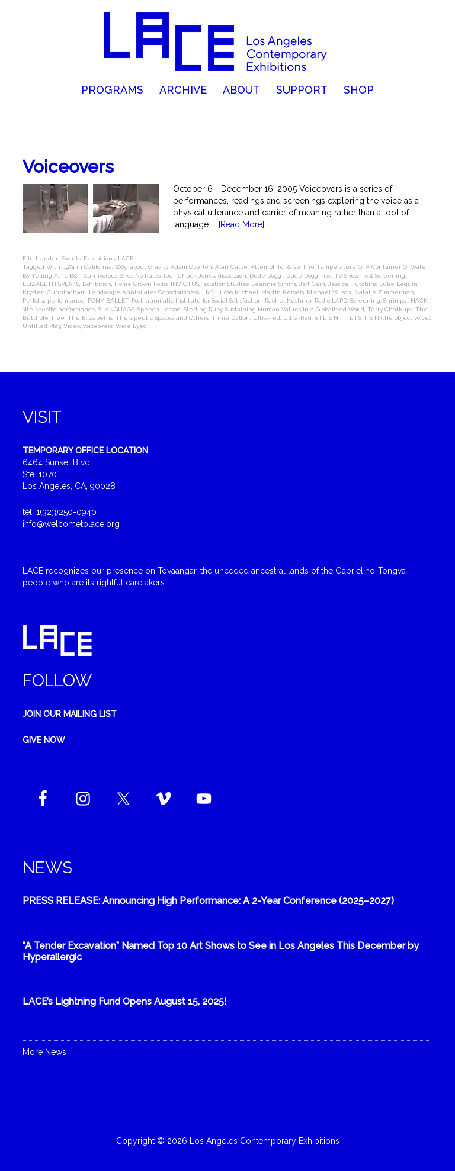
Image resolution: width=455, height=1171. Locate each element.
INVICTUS (185, 284)
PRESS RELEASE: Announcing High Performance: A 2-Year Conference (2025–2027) (208, 900)
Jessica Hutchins (352, 284)
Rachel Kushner (288, 300)
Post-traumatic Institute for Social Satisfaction (197, 300)
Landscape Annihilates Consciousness (144, 292)
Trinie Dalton (231, 317)
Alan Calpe (231, 266)
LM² (207, 292)
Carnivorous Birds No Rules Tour (129, 275)
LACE (125, 258)
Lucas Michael (237, 292)
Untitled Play (41, 326)
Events (71, 258)
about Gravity (149, 266)
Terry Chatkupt (389, 309)
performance (66, 300)
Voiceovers (68, 166)
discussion (232, 275)
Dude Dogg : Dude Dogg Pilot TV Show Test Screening (327, 275)
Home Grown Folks (141, 284)
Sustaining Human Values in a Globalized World (294, 309)
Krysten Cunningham (54, 292)
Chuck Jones (196, 275)
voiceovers (98, 326)
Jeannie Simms (274, 284)
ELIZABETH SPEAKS (51, 284)
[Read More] (241, 224)
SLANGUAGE (116, 309)
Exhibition (96, 284)
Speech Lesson (159, 309)
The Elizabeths (90, 317)
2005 (121, 266)
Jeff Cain (312, 284)
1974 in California (87, 266)
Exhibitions (99, 258)
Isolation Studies (225, 284)
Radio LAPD (331, 300)
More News (44, 1052)
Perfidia (33, 300)
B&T (75, 275)
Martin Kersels (282, 292)
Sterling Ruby (203, 309)
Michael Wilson (329, 292)
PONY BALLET (108, 300)
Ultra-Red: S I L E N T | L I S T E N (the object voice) (356, 317)
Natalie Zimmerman (384, 292)
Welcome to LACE (227, 41)
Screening (365, 300)
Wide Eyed (131, 326)
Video (71, 326)
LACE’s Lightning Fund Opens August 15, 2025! (125, 1001)
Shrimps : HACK (405, 300)
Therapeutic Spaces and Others (162, 317)
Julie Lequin (399, 284)
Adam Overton (191, 266)
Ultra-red (266, 317)
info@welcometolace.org (71, 524)
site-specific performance (59, 309)
